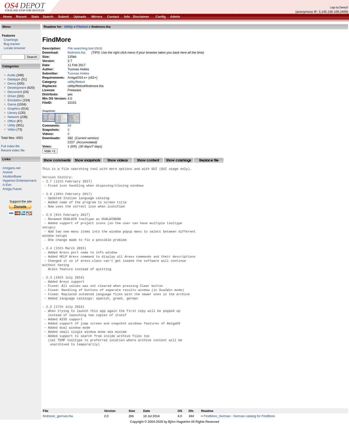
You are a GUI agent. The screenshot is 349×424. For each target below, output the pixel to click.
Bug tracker (10, 44)
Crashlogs (9, 40)
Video (11, 129)
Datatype (13, 79)
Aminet (8, 172)
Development (16, 87)
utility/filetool (76, 82)
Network (13, 117)
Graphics (13, 108)
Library (12, 113)
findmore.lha (76, 52)
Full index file (10, 146)
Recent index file (13, 150)
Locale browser (13, 48)
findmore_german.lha (58, 416)
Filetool (82, 27)
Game (11, 104)
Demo (11, 83)
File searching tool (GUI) (85, 48)
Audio (11, 75)
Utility (11, 125)
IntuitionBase (12, 176)
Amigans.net (11, 168)
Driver (11, 96)
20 (69, 125)
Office (11, 121)
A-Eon (7, 185)
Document (14, 92)
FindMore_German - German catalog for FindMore (239, 416)
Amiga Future (12, 189)
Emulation (14, 100)
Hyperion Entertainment (19, 180)
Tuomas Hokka (78, 73)
